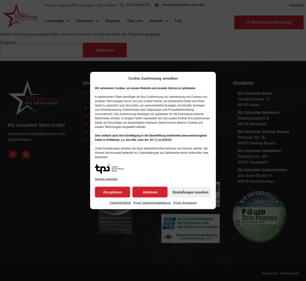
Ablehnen (150, 192)
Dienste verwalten (106, 179)
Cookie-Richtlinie (120, 202)
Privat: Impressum (185, 202)
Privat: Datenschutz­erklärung (152, 202)
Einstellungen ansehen (190, 192)
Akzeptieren (112, 192)
